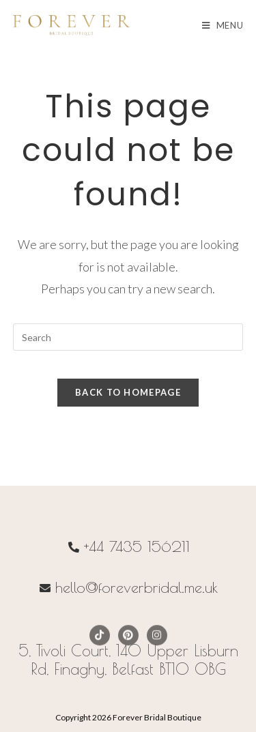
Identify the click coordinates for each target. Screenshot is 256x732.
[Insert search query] (128, 337)
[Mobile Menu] (223, 25)
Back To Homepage (128, 392)
